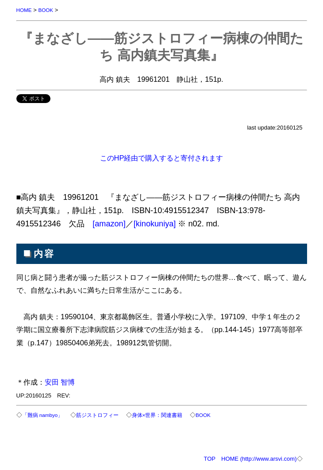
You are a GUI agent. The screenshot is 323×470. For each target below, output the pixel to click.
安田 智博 (60, 382)
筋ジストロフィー (97, 415)
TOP (210, 458)
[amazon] (109, 223)
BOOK (45, 10)
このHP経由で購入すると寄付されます (161, 158)
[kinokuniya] (155, 223)
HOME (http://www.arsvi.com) (258, 458)
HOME (24, 10)
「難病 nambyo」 (42, 415)
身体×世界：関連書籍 (157, 415)
